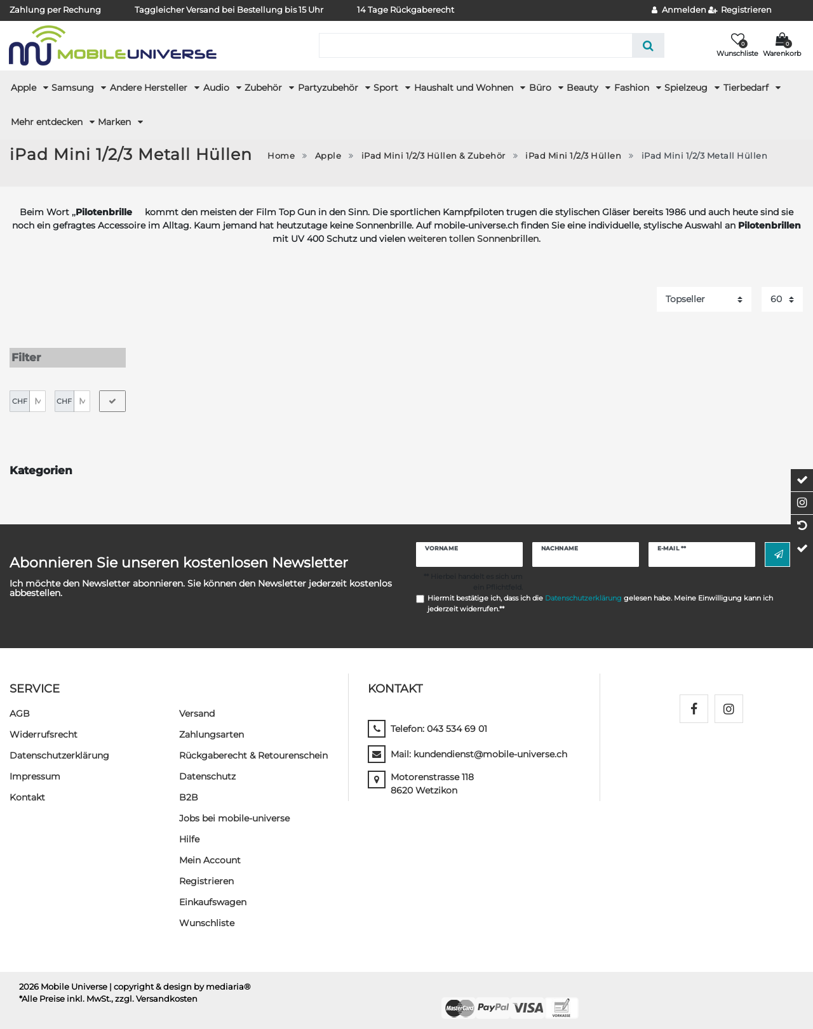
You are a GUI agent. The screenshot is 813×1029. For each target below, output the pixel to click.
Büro (541, 87)
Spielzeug (687, 87)
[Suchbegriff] (475, 45)
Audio (217, 87)
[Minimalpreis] (37, 393)
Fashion (633, 87)
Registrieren (206, 873)
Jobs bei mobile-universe (234, 810)
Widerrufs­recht (43, 726)
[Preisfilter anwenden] (112, 393)
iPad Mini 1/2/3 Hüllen (573, 156)
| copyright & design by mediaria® (180, 978)
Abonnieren (778, 546)
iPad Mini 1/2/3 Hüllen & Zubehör (433, 156)
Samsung (74, 87)
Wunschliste (206, 914)
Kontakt (27, 789)
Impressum (35, 768)
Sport (387, 87)
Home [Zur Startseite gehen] (281, 156)
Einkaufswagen (212, 894)
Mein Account (210, 852)
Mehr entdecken (48, 122)
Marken (115, 122)
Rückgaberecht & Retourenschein (253, 747)
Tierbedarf (747, 87)
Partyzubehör (329, 87)
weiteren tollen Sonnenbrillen (473, 238)
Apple (25, 87)
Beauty (584, 87)
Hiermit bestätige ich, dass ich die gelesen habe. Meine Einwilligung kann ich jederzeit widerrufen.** (600, 595)
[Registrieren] (740, 10)
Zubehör (265, 87)
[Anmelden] (679, 10)
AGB (20, 705)
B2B (188, 789)
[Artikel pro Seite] (782, 299)
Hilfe (189, 831)
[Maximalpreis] (82, 393)
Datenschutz (207, 768)
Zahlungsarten (211, 726)
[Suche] (648, 45)
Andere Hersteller (150, 87)
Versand (197, 705)
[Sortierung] (704, 299)
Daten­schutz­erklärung (59, 747)
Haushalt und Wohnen (465, 87)
